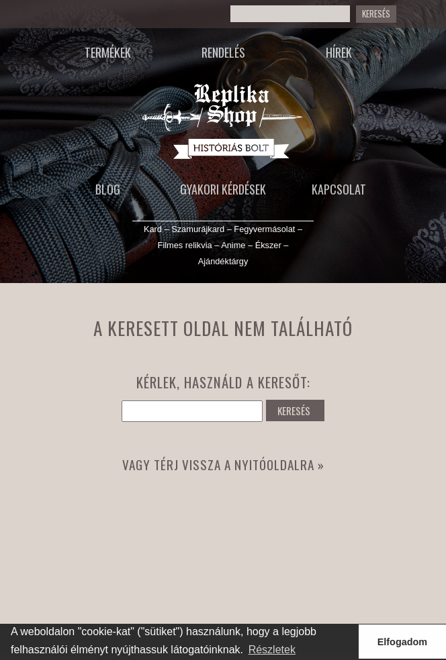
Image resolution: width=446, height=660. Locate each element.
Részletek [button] (272, 649)
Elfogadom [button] (402, 642)
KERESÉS (376, 13)
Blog (107, 189)
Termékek (108, 52)
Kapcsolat (339, 189)
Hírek (339, 52)
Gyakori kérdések (223, 189)
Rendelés (223, 52)
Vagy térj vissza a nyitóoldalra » (223, 464)
